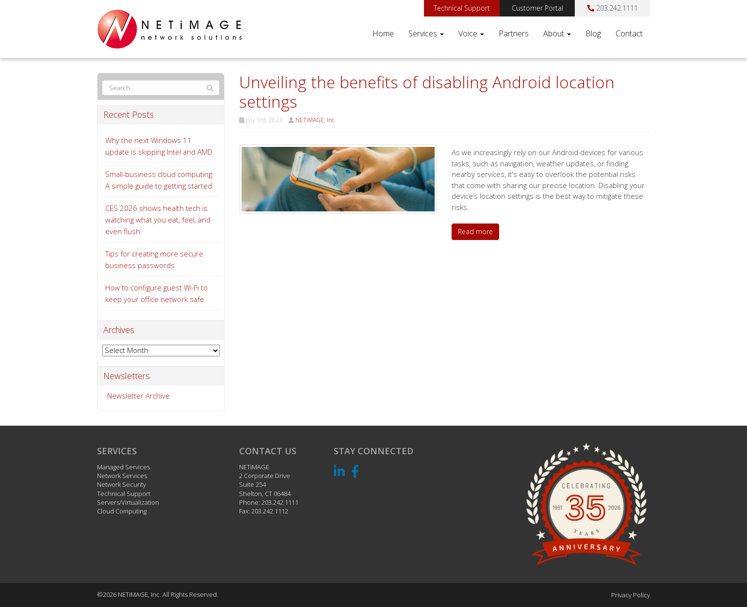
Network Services (122, 475)
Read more (475, 231)
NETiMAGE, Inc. (315, 120)
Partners (514, 33)
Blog (593, 33)
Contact (629, 33)
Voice (471, 33)
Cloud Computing (121, 511)
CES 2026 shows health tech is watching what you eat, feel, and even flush (158, 219)
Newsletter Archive (138, 395)
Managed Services (123, 467)
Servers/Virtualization (128, 502)
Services (426, 33)
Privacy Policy (630, 595)
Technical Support (462, 8)
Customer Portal (537, 8)
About (557, 33)
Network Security (121, 484)
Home (383, 33)
